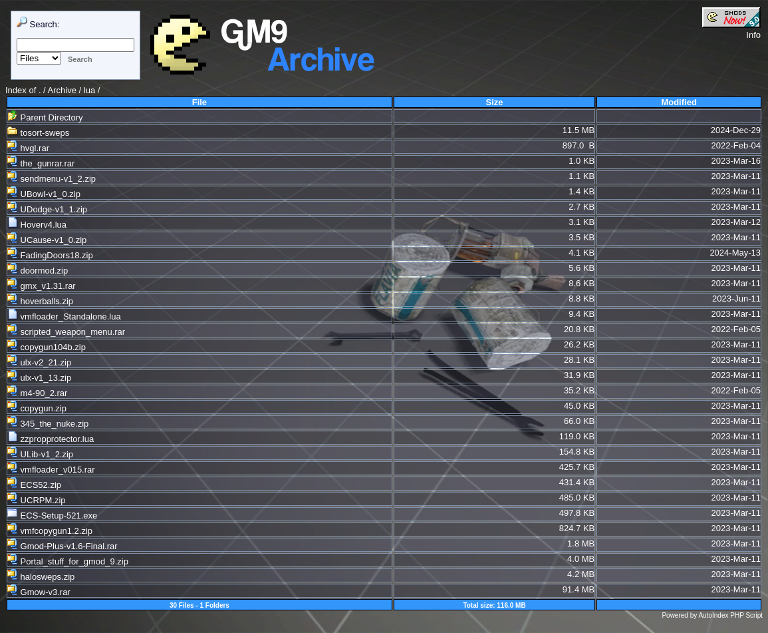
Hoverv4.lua (36, 225)
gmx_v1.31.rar (41, 286)
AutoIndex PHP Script (730, 615)
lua (89, 90)
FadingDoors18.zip (50, 255)
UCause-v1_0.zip (46, 240)
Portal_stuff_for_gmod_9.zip (67, 561)
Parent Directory (45, 117)
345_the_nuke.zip (47, 424)
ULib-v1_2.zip (40, 454)
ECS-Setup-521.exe (52, 516)
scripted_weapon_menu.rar (66, 332)
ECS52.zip (34, 485)
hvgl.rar (28, 148)
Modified (678, 102)
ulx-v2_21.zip (39, 362)
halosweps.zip (40, 577)
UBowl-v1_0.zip (43, 194)
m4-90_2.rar (37, 393)
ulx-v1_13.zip (39, 378)
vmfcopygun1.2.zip (49, 531)
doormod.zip (37, 271)
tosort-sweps (38, 133)
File (199, 102)
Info (753, 35)
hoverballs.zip (40, 301)
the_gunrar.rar (40, 163)
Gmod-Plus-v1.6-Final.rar (62, 546)
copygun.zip (36, 408)
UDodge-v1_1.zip (47, 209)
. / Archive (59, 90)
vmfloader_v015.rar (51, 470)
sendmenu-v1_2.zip (51, 179)
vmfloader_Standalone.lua (64, 316)
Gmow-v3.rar (38, 592)
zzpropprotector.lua (50, 439)
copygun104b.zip (46, 347)
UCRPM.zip (36, 500)
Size (494, 102)
